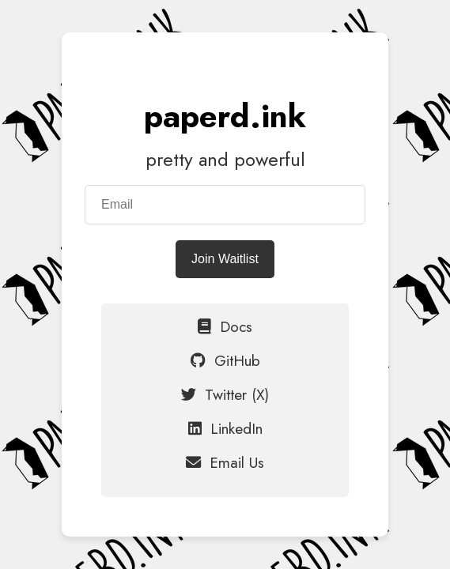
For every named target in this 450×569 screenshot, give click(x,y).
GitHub (225, 360)
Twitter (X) (225, 394)
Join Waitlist (225, 259)
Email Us (225, 462)
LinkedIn (225, 428)
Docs (225, 326)
